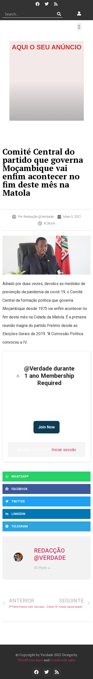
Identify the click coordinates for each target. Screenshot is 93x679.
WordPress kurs (30, 660)
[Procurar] (59, 13)
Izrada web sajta (62, 660)
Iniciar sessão (64, 449)
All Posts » (42, 568)
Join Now (46, 427)
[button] (79, 27)
